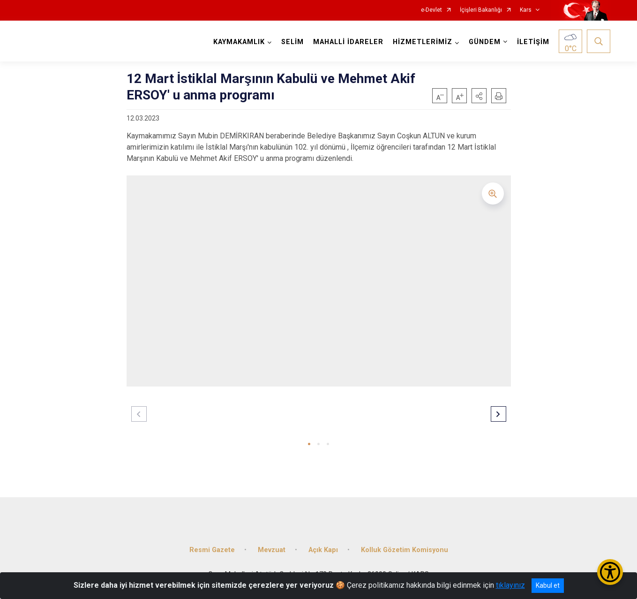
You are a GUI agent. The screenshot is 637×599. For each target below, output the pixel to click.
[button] (479, 95)
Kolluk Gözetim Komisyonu (404, 550)
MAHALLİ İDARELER (348, 42)
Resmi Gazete (212, 550)
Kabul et (548, 585)
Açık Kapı (323, 550)
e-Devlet (431, 10)
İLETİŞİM (533, 42)
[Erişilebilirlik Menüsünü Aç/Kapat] (610, 572)
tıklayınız (510, 585)
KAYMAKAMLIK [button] (239, 42)
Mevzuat (271, 550)
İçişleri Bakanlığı (481, 10)
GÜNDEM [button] (485, 42)
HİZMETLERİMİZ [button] (422, 42)
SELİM (292, 42)
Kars (526, 10)
